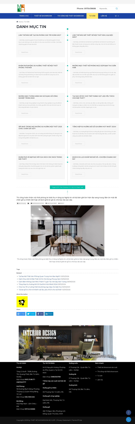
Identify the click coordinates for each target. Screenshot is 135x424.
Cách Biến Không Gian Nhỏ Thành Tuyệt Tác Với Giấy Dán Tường (43, 282)
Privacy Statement (64, 420)
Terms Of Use (77, 420)
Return (62, 203)
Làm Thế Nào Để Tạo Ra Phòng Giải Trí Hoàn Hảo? (40, 35)
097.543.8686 (30, 409)
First (61, 187)
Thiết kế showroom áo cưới (107, 367)
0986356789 (56, 377)
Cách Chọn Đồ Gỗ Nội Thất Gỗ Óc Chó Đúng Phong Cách (40, 279)
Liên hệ (100, 380)
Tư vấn (99, 376)
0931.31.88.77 (30, 379)
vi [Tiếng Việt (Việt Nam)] (116, 16)
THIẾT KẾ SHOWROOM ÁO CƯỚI (43, 420)
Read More (24, 52)
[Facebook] (128, 412)
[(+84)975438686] (128, 419)
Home (19, 22)
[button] (115, 8)
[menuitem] (23, 16)
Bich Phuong (22, 203)
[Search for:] (108, 8)
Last (82, 187)
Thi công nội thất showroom (107, 371)
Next (78, 187)
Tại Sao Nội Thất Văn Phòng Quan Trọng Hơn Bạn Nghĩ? (39, 276)
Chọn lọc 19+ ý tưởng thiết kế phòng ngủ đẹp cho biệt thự (40, 287)
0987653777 (21, 382)
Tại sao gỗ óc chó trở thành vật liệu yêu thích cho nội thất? (40, 290)
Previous (65, 187)
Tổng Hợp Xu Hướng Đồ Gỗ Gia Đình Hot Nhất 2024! (94, 127)
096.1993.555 (30, 397)
